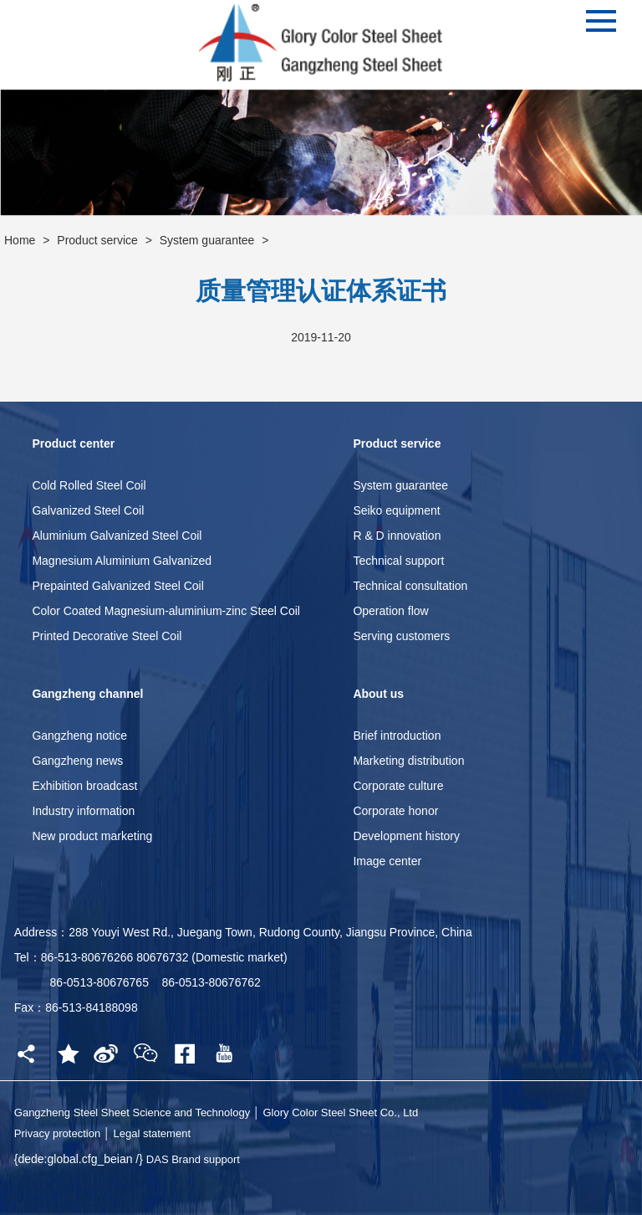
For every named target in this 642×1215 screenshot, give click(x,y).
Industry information (83, 811)
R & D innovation (397, 535)
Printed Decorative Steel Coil (106, 636)
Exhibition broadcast (84, 785)
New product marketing (92, 836)
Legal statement (152, 1133)
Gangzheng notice (79, 735)
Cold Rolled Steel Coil (88, 485)
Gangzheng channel (87, 693)
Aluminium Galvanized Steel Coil (116, 535)
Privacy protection (57, 1133)
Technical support (398, 560)
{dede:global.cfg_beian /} (80, 1159)
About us (378, 693)
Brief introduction (397, 735)
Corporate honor (395, 811)
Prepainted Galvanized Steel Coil (117, 585)
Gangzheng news (77, 760)
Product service (97, 240)
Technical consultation (410, 585)
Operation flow (390, 611)
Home (19, 240)
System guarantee (207, 240)
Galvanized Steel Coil (88, 510)
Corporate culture (398, 785)
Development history (406, 836)
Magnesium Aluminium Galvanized (121, 560)
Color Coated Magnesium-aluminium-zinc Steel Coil (166, 611)
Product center (73, 443)
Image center (387, 861)
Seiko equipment (396, 510)
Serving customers (401, 636)
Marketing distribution (408, 760)
